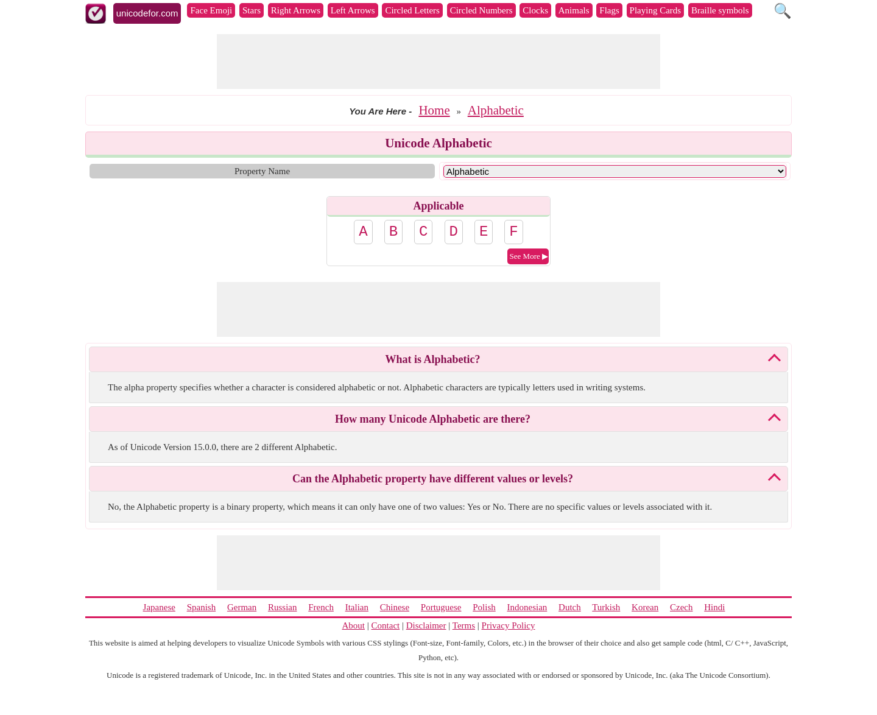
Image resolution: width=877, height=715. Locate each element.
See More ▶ (529, 256)
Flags (609, 10)
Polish (484, 607)
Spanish (201, 607)
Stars (251, 10)
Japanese (159, 607)
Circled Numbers (481, 10)
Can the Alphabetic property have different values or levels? (432, 479)
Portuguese (441, 607)
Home (433, 110)
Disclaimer (426, 625)
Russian (282, 607)
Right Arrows (295, 10)
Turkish (606, 607)
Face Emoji (211, 10)
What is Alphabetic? (432, 359)
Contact (386, 625)
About (353, 625)
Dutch (569, 607)
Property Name (262, 171)
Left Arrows (353, 10)
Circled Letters (412, 10)
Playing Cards (656, 10)
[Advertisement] (438, 61)
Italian (356, 607)
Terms (464, 625)
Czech (681, 607)
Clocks (535, 10)
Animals (574, 10)
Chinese (394, 607)
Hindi (714, 607)
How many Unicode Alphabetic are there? (432, 419)
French (321, 607)
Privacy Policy (508, 625)
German (241, 607)
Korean (645, 607)
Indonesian (527, 607)
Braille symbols (720, 10)
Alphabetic (496, 110)
